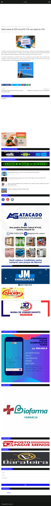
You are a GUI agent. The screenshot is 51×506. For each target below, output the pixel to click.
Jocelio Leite (10, 504)
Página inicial (4, 26)
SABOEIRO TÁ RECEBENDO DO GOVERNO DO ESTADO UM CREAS (18, 189)
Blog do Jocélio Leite (6, 31)
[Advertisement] (25, 14)
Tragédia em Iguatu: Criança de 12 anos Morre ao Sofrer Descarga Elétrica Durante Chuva (23, 172)
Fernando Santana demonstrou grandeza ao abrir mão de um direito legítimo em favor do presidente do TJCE (27, 178)
